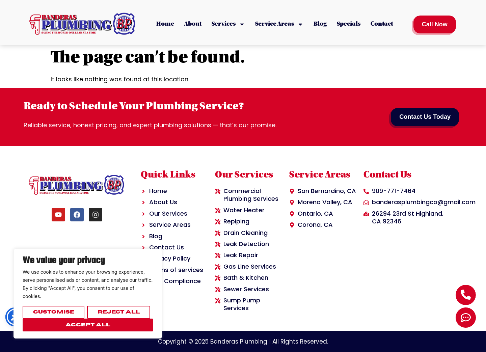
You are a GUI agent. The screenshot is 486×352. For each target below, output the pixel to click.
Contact (382, 24)
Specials (348, 24)
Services (228, 24)
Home (165, 24)
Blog (320, 24)
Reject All (119, 312)
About (192, 24)
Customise (53, 312)
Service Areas (279, 24)
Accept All (87, 324)
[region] (88, 294)
